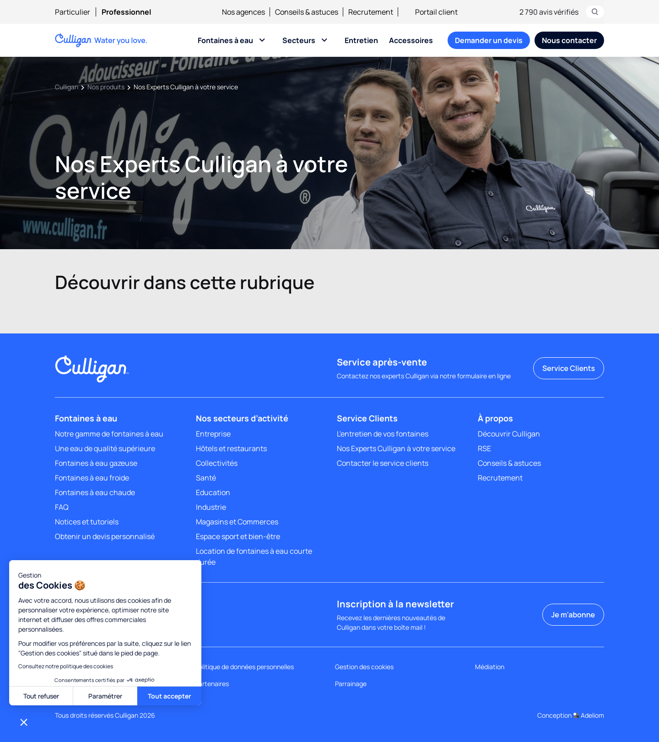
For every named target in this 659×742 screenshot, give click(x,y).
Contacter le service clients (382, 463)
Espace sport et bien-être (238, 536)
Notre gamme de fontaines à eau (109, 434)
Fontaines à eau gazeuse (96, 463)
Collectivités (217, 463)
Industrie (211, 507)
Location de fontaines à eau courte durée (254, 556)
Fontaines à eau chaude (95, 492)
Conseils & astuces (306, 11)
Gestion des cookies (364, 666)
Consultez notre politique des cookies (65, 666)
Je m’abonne (573, 615)
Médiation (489, 666)
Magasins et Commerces (237, 522)
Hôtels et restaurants (231, 448)
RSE (484, 448)
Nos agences (243, 11)
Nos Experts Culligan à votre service (396, 448)
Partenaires (212, 683)
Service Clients (568, 368)
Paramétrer (105, 696)
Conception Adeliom (570, 715)
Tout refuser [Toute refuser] (41, 696)
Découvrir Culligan (509, 434)
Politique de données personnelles (244, 666)
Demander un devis (489, 40)
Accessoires (411, 40)
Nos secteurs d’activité (242, 418)
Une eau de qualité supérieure (105, 448)
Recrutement (370, 11)
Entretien (361, 40)
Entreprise (213, 434)
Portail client (430, 11)
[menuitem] (78, 11)
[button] (24, 722)
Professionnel (126, 11)
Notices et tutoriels (87, 522)
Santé (206, 478)
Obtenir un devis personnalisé (105, 536)
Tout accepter (169, 696)
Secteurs (298, 40)
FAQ (62, 507)
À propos (495, 418)
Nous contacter (569, 40)
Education (213, 492)
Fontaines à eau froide (92, 478)
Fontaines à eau (225, 40)
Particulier (72, 11)
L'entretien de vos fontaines (382, 434)
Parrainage (351, 683)
